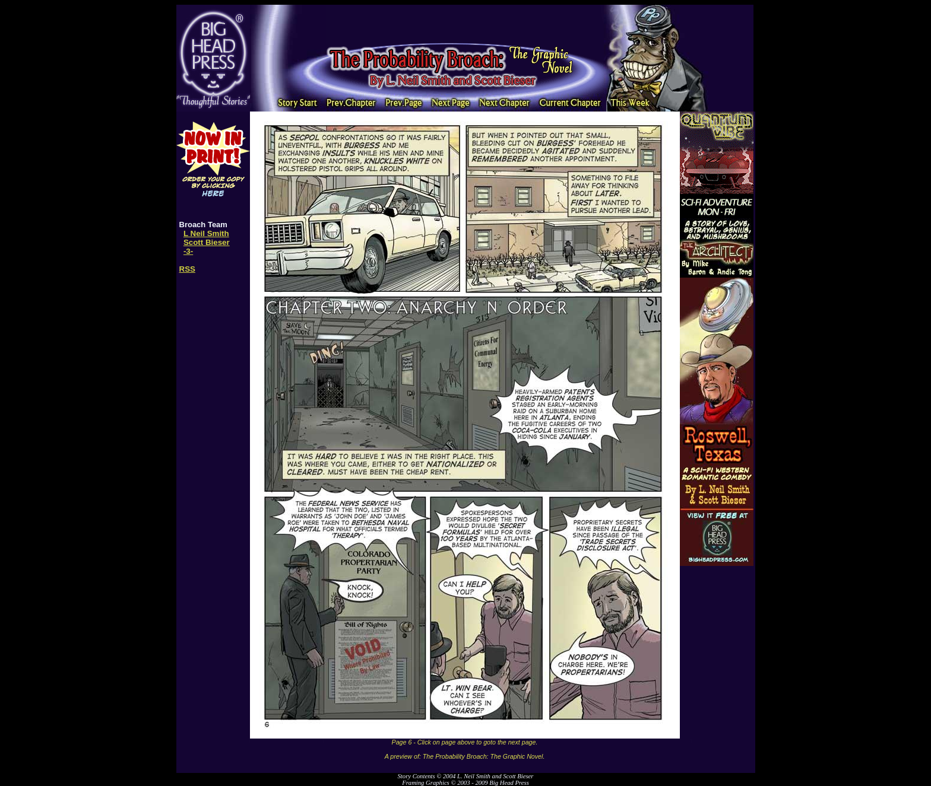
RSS (187, 269)
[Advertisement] (465, 22)
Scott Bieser (206, 242)
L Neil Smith (206, 233)
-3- (188, 251)
